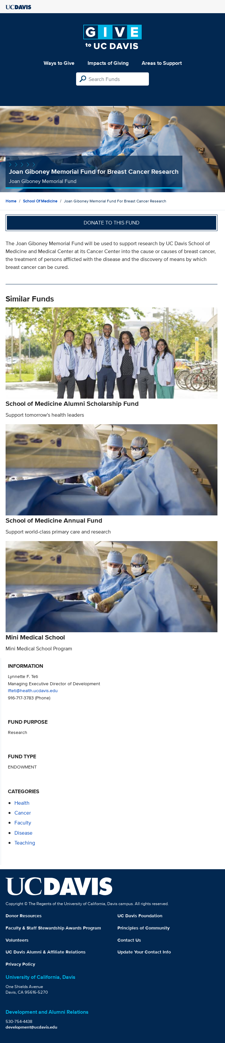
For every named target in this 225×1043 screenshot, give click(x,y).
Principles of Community (143, 928)
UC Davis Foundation (139, 915)
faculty (22, 822)
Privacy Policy (20, 964)
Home (11, 201)
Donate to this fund (111, 222)
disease (23, 833)
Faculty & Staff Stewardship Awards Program (53, 928)
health (22, 803)
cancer (22, 813)
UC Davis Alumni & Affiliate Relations (46, 952)
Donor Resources (24, 915)
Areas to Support (162, 63)
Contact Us (129, 940)
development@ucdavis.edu (31, 1027)
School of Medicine (40, 201)
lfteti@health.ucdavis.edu (33, 690)
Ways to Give (59, 63)
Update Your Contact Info (144, 952)
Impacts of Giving (108, 63)
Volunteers (17, 940)
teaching (24, 843)
